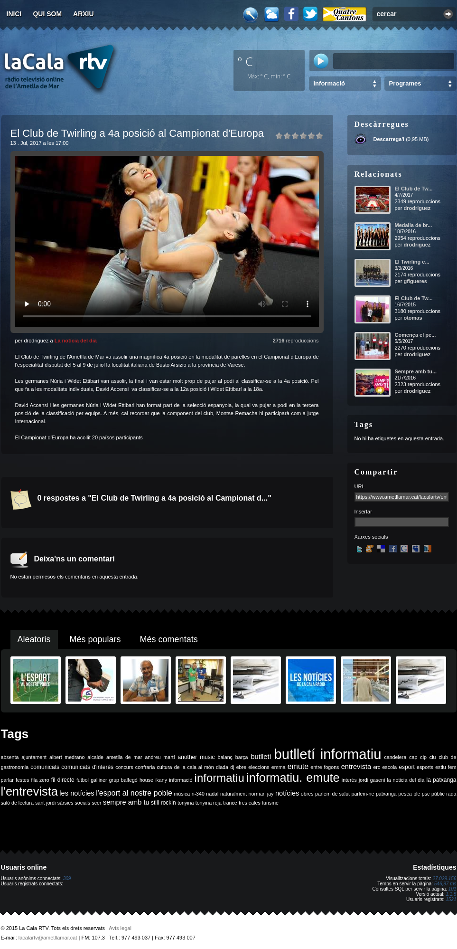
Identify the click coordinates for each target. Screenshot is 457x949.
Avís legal (120, 928)
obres (307, 794)
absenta (10, 757)
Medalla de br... (413, 225)
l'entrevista (29, 791)
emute (298, 766)
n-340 (198, 794)
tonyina (185, 803)
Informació (329, 83)
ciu (432, 757)
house (146, 780)
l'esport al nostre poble (134, 793)
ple (416, 794)
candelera (395, 757)
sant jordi (45, 803)
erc (376, 767)
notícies (287, 793)
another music (196, 757)
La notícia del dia (76, 340)
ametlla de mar (124, 757)
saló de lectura (17, 803)
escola (389, 767)
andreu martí (160, 757)
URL (359, 486)
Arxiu (83, 14)
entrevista (356, 766)
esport (406, 767)
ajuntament (34, 757)
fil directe (63, 780)
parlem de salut (332, 794)
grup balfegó (123, 780)
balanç (224, 757)
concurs (124, 767)
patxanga (386, 794)
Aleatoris (34, 639)
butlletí (261, 756)
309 (67, 878)
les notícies (76, 793)
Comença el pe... (415, 335)
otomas (412, 318)
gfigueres (415, 281)
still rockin (163, 802)
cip (423, 757)
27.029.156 (444, 878)
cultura (164, 767)
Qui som (47, 14)
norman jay (261, 794)
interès (349, 780)
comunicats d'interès (87, 767)
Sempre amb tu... (416, 371)
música (182, 794)
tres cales (250, 803)
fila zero (40, 780)
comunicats (44, 767)
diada (222, 767)
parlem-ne (363, 794)
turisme (270, 803)
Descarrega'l (389, 139)
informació (180, 780)
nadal (212, 794)
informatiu (219, 777)
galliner (99, 780)
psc (426, 794)
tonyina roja (209, 803)
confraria (145, 767)
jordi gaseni (372, 780)
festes (22, 780)
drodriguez (416, 208)
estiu (440, 767)
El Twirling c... (412, 262)
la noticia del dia (405, 780)
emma (278, 767)
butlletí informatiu (328, 754)
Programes (405, 83)
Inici (14, 14)
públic (438, 794)
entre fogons (324, 767)
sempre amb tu (126, 802)
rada (451, 794)
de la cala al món (194, 767)
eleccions (258, 767)
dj (232, 767)
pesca (404, 794)
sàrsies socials (73, 803)
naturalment (233, 794)
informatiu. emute (293, 777)
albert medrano (66, 757)
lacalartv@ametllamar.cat (48, 937)
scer (96, 803)
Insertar (363, 511)
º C (245, 61)
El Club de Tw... (414, 188)
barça (241, 757)
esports (425, 767)
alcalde (95, 757)
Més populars (95, 639)
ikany (161, 780)
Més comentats (169, 639)
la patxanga (442, 780)
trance (230, 803)
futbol (82, 780)
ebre (241, 767)
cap (413, 757)
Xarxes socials (371, 537)
